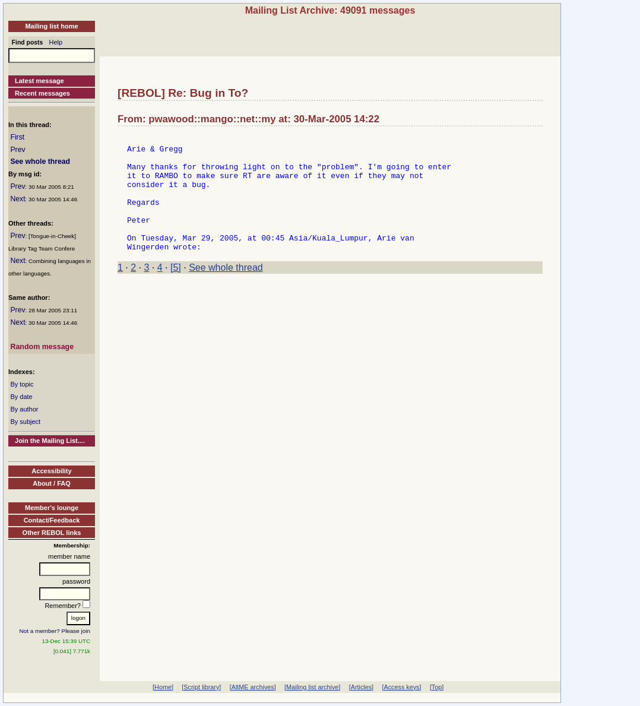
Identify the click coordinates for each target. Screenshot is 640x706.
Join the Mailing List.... (50, 440)
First (17, 137)
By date (21, 396)
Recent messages (42, 93)
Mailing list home (51, 26)
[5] (175, 291)
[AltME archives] (253, 687)
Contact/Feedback (52, 520)
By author (24, 409)
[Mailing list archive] (312, 687)
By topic (21, 384)
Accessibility (51, 470)
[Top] (436, 687)
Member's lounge (51, 507)
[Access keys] (401, 687)
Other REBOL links (52, 532)
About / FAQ (52, 483)
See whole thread (40, 161)
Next (17, 199)
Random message (42, 347)
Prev (17, 149)
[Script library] (201, 687)
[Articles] (361, 687)
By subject (25, 421)
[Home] (163, 687)
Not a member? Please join (55, 631)
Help (56, 42)
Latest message (39, 80)
